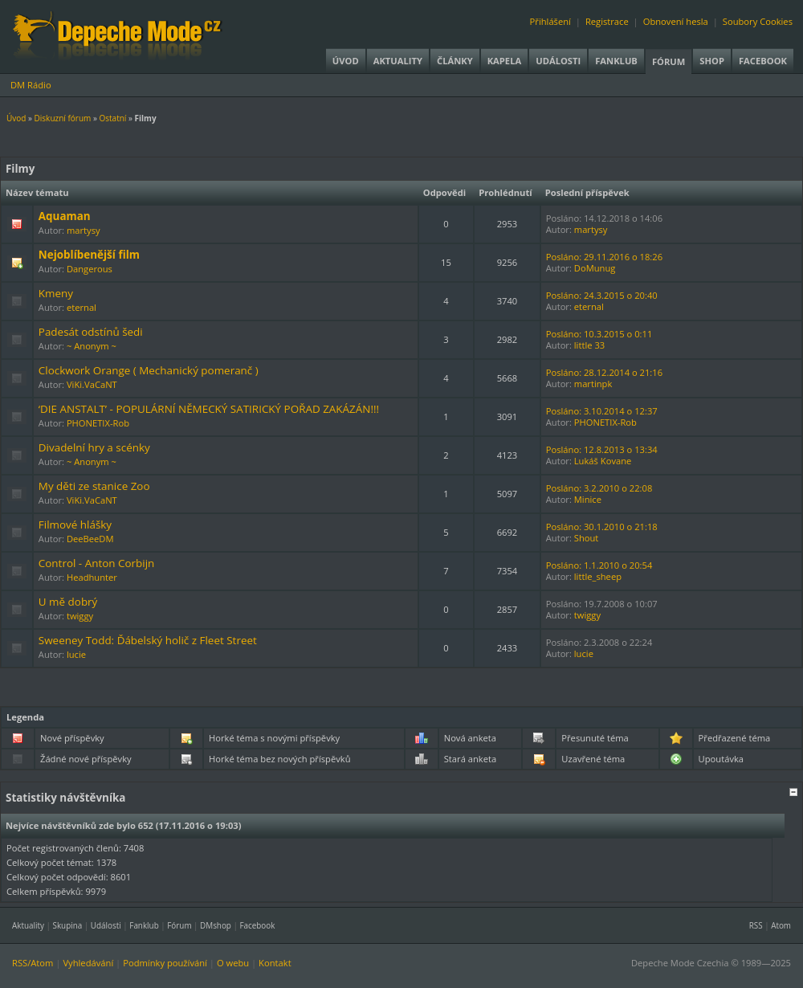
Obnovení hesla (675, 21)
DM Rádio (30, 85)
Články (455, 61)
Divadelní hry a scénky (94, 447)
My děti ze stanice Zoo (94, 486)
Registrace (607, 21)
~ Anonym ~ (91, 346)
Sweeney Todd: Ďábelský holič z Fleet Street (148, 640)
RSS (756, 925)
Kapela (504, 61)
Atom (781, 925)
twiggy (80, 616)
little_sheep (598, 576)
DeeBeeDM (90, 539)
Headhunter (92, 577)
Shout (586, 538)
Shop (711, 61)
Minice (587, 499)
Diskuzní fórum (63, 118)
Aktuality (397, 61)
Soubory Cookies (758, 21)
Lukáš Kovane (603, 461)
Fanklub (616, 61)
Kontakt (275, 963)
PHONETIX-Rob (98, 423)
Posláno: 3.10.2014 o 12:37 (602, 411)
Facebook (763, 61)
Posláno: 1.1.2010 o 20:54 (599, 565)
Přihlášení (550, 21)
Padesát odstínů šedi (91, 332)
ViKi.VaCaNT (92, 384)
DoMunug (595, 268)
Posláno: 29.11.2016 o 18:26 (604, 257)
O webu (233, 963)
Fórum (668, 61)
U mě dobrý (68, 601)
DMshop (215, 925)
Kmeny (56, 293)
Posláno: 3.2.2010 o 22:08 (599, 488)
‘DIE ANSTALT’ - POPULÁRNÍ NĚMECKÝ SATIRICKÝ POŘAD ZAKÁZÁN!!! (209, 409)
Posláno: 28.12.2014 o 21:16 (604, 372)
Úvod (345, 61)
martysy (83, 230)
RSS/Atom (32, 963)
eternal (81, 307)
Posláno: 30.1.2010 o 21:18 (602, 527)
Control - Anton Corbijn (96, 563)
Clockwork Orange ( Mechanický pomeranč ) (149, 370)
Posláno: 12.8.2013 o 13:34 (602, 449)
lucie (76, 654)
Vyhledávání (88, 963)
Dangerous (89, 269)
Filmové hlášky (75, 524)
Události (558, 61)
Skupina (68, 925)
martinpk (593, 384)
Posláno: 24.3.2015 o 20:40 (602, 295)
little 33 (589, 345)
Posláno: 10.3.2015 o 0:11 (599, 334)
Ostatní (112, 118)
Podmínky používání (165, 963)
